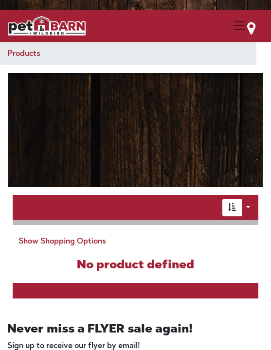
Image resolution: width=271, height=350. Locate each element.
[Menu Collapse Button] (239, 25)
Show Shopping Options (62, 240)
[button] (232, 207)
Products (24, 53)
